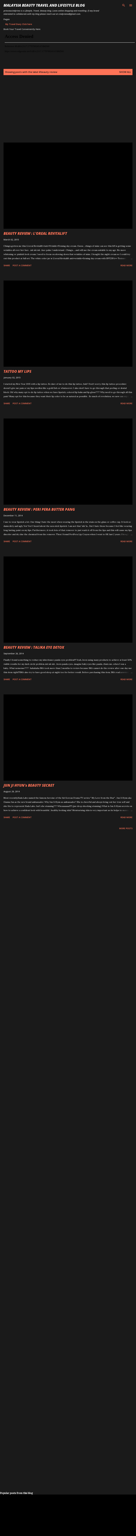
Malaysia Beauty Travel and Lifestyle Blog (44, 5)
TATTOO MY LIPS (17, 371)
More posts (125, 828)
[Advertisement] (30, 112)
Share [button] (7, 265)
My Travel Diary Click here (18, 24)
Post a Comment (22, 265)
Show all (125, 72)
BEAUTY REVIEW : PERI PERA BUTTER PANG (39, 509)
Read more (126, 265)
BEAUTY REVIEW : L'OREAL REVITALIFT (35, 233)
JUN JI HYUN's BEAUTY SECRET (29, 785)
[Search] (123, 5)
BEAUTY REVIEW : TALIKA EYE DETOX (34, 647)
